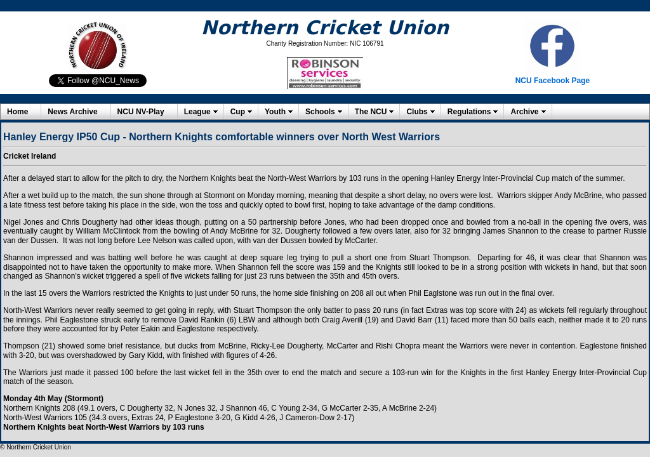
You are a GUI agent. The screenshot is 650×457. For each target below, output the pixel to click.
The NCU (371, 111)
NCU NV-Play (140, 111)
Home (17, 111)
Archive (524, 111)
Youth (275, 111)
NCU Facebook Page (552, 80)
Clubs (416, 111)
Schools (320, 111)
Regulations (469, 111)
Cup (237, 111)
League (197, 111)
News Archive (72, 111)
